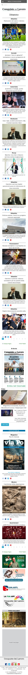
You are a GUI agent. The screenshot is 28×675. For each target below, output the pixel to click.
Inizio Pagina (22, 343)
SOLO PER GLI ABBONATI (14, 472)
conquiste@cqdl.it (12, 672)
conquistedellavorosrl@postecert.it (14, 673)
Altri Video (5, 424)
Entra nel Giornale (16, 386)
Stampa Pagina (6, 344)
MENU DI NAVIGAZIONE (14, 1)
